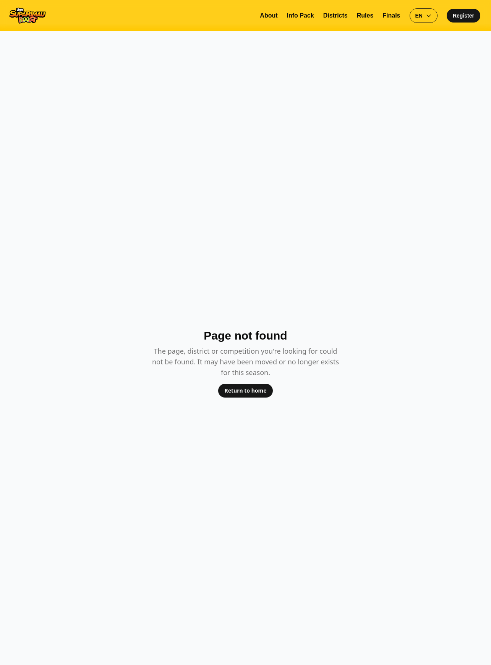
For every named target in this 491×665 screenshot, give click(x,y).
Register (463, 16)
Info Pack (300, 15)
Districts (335, 15)
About (268, 15)
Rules (365, 15)
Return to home (245, 390)
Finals (391, 15)
